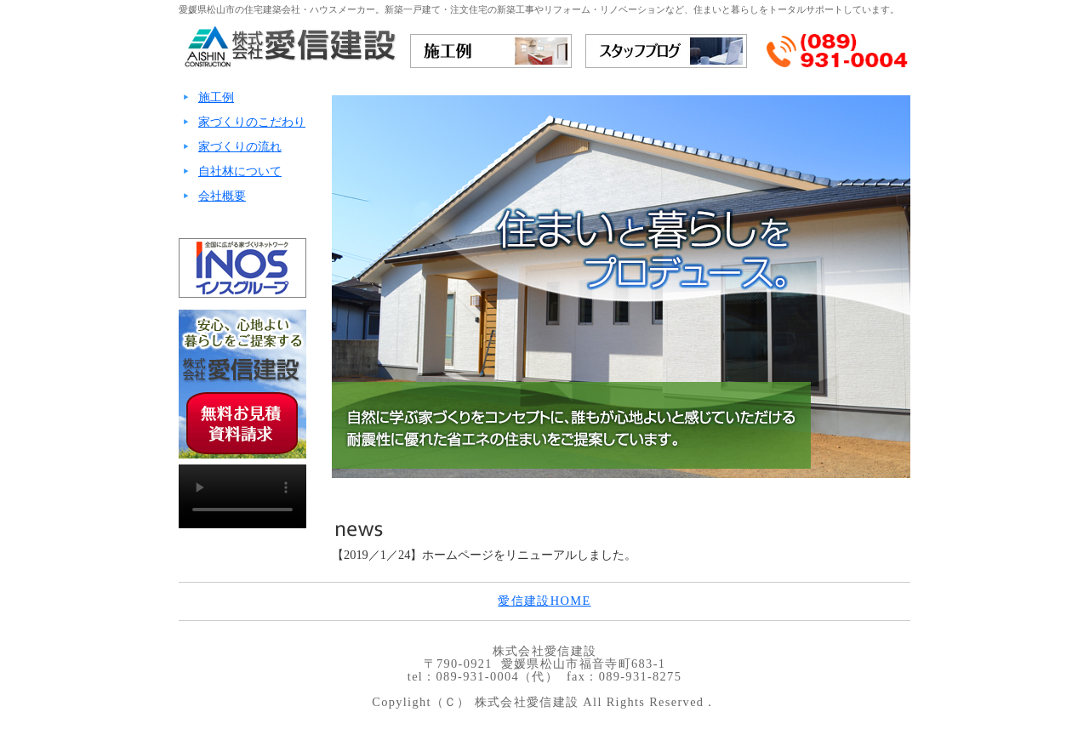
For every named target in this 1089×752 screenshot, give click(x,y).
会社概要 (222, 195)
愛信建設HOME (544, 600)
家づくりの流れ (240, 146)
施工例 (216, 97)
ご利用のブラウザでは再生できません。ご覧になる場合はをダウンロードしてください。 (242, 496)
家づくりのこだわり (251, 121)
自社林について (240, 171)
